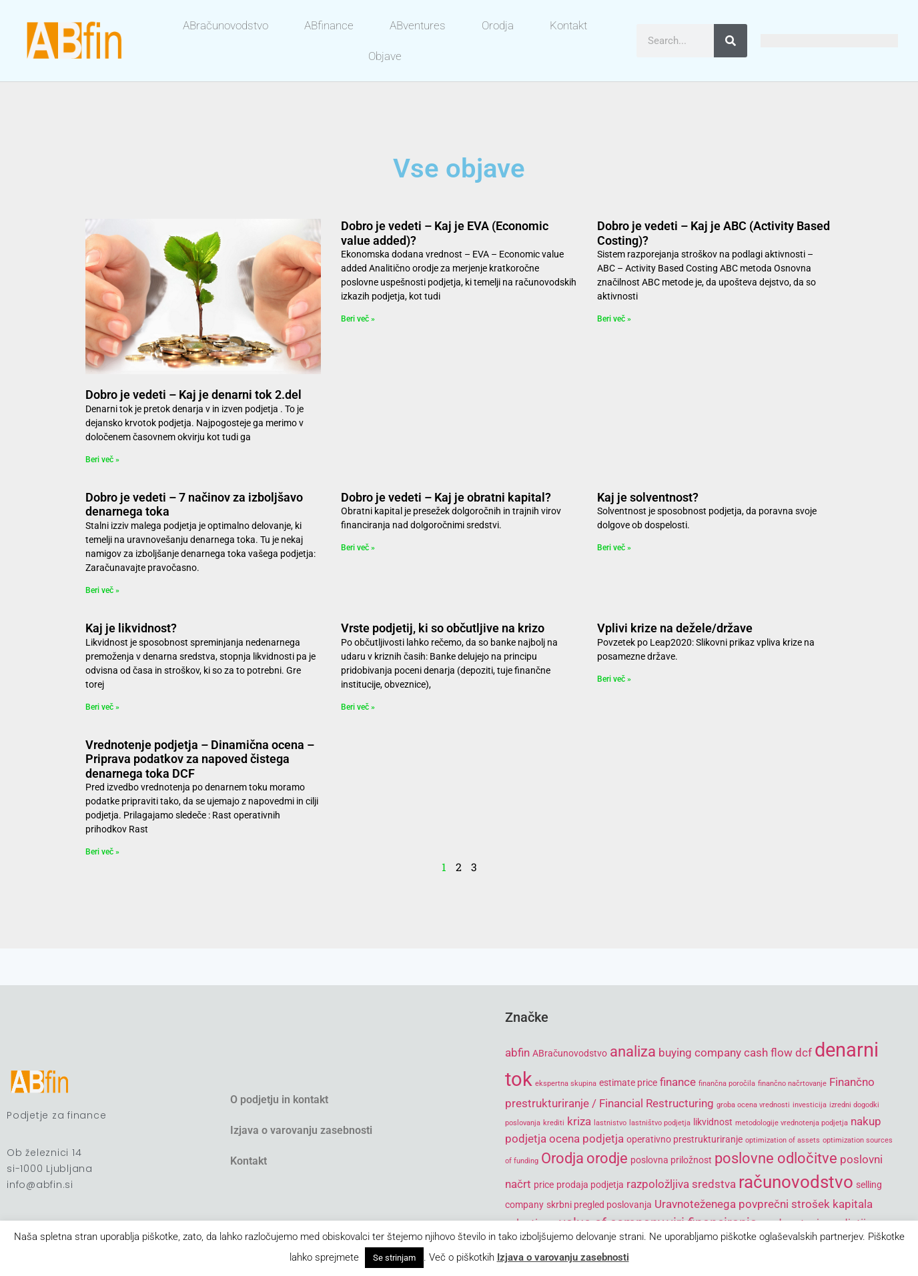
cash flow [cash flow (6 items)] (768, 1052)
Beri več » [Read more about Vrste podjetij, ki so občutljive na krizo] (358, 707)
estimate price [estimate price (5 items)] (628, 1082)
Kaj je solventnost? (648, 497)
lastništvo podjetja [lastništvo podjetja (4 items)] (660, 1123)
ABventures (418, 25)
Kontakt (568, 25)
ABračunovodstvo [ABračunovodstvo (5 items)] (569, 1053)
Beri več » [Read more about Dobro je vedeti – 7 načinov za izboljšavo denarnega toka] (102, 590)
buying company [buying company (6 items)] (699, 1052)
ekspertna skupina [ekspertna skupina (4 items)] (565, 1083)
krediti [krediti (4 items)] (553, 1123)
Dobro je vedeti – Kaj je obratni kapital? (446, 497)
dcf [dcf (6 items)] (803, 1052)
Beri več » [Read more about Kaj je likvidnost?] (102, 707)
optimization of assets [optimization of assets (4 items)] (782, 1140)
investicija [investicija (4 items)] (810, 1105)
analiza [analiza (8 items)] (633, 1051)
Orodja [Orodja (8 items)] (562, 1158)
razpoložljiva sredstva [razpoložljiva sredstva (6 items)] (681, 1184)
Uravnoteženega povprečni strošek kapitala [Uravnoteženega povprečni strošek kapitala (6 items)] (763, 1204)
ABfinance (329, 25)
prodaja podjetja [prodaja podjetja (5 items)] (590, 1184)
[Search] (730, 40)
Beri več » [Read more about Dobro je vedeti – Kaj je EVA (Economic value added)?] (358, 319)
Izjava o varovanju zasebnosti (301, 1130)
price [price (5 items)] (544, 1184)
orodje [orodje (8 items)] (607, 1158)
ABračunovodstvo (225, 25)
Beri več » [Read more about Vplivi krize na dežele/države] (614, 679)
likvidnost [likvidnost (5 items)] (713, 1122)
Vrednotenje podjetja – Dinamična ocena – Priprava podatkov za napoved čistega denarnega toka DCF (199, 759)
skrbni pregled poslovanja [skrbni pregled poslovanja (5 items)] (599, 1204)
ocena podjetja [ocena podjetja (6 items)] (586, 1138)
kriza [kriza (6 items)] (579, 1121)
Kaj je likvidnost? (131, 628)
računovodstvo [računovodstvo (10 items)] (796, 1182)
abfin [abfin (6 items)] (517, 1052)
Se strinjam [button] (394, 1258)
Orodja (498, 25)
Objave (385, 56)
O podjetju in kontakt (279, 1099)
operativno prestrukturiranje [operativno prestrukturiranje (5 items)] (684, 1139)
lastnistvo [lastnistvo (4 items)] (610, 1123)
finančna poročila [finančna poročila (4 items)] (727, 1083)
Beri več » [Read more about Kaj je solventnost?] (614, 547)
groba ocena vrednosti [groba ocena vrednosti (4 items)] (753, 1105)
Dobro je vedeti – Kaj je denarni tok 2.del (193, 395)
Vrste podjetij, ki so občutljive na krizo (442, 628)
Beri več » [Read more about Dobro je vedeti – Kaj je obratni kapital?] (358, 547)
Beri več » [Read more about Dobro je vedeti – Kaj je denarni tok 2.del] (102, 459)
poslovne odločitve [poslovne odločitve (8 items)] (776, 1158)
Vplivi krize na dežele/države (675, 628)
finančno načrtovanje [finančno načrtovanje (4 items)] (792, 1083)
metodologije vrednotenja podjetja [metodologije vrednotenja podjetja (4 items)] (791, 1123)
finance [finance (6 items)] (678, 1082)
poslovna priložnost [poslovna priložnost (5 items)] (671, 1160)
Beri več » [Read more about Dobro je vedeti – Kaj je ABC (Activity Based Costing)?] (614, 319)
